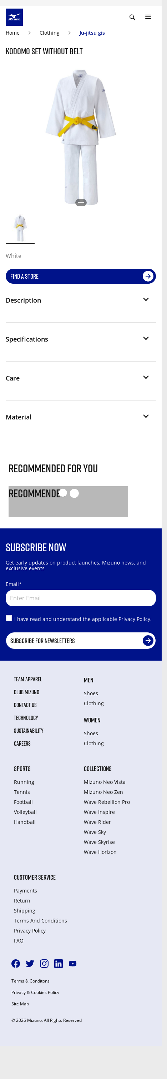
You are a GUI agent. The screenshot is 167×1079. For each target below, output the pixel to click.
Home (13, 32)
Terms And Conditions (40, 920)
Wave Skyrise (99, 842)
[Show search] (132, 17)
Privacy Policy (30, 930)
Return (22, 900)
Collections (98, 768)
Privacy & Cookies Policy (35, 992)
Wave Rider (97, 822)
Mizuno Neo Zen (103, 792)
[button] (78, 303)
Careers (22, 743)
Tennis (22, 792)
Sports (22, 768)
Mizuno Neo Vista (105, 782)
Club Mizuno (26, 692)
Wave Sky (95, 832)
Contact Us (25, 704)
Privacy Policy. (135, 619)
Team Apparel (28, 679)
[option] (20, 228)
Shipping (24, 910)
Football (23, 802)
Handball (25, 822)
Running (24, 782)
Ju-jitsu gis (92, 32)
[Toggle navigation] (148, 17)
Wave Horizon (100, 852)
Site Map (20, 1003)
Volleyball (25, 812)
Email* (14, 584)
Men (88, 680)
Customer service (35, 877)
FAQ (19, 940)
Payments (25, 890)
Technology (26, 717)
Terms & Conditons (30, 981)
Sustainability (29, 730)
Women (92, 720)
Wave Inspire (99, 812)
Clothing (50, 32)
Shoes (91, 693)
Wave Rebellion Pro (107, 802)
